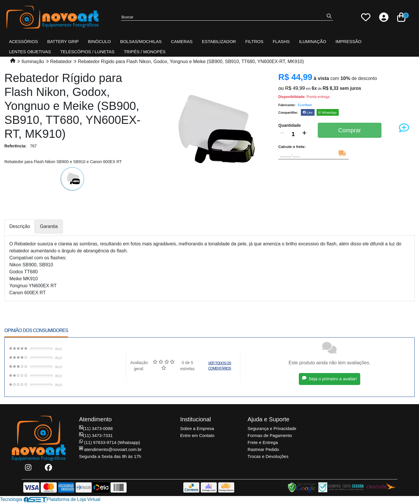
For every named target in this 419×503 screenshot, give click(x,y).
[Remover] (282, 134)
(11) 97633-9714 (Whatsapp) (109, 442)
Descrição (19, 226)
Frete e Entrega (263, 442)
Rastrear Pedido (263, 449)
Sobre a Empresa (197, 428)
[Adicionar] (304, 134)
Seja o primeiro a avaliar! (329, 378)
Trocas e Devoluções (268, 456)
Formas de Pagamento (270, 435)
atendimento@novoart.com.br (110, 449)
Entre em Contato (197, 435)
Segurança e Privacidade (272, 428)
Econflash (305, 105)
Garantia (49, 226)
